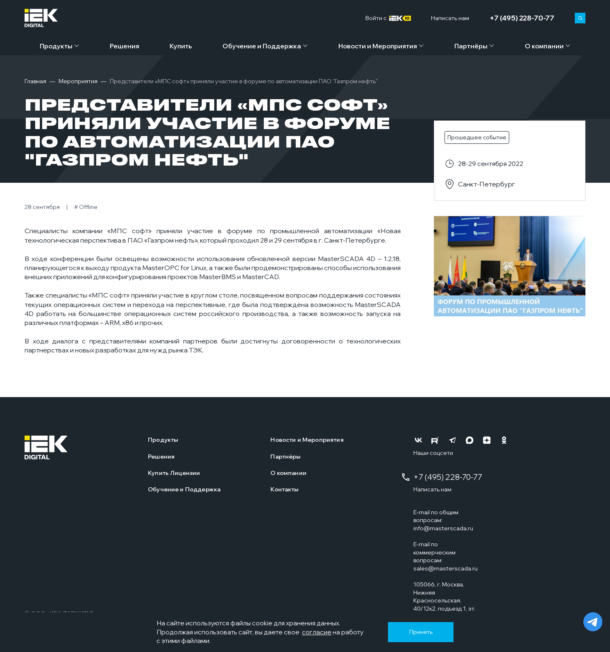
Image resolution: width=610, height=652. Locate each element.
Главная (35, 81)
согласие (316, 632)
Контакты (284, 489)
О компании (544, 46)
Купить (181, 46)
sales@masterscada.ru (445, 568)
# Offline (86, 207)
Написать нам (432, 489)
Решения (124, 46)
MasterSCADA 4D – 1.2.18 (358, 258)
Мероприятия (78, 81)
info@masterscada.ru (443, 528)
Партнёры (471, 46)
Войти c (388, 18)
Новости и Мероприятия (377, 46)
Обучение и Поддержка (261, 46)
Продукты (56, 46)
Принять (421, 632)
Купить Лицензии (174, 473)
